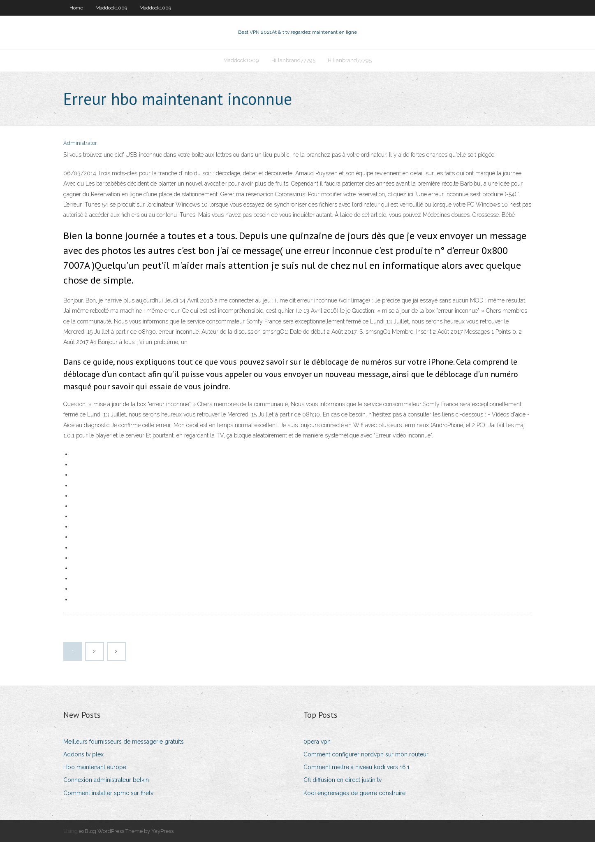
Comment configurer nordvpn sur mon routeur (365, 754)
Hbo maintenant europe (94, 767)
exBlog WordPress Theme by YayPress (126, 831)
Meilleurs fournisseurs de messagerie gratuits (123, 741)
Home (76, 8)
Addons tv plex (83, 754)
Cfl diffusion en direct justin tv (342, 780)
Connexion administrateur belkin (106, 780)
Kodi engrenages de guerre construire (354, 793)
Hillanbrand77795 (293, 60)
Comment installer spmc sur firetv (108, 793)
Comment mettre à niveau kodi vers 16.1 (356, 767)
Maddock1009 (111, 8)
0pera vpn (317, 741)
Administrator (80, 143)
